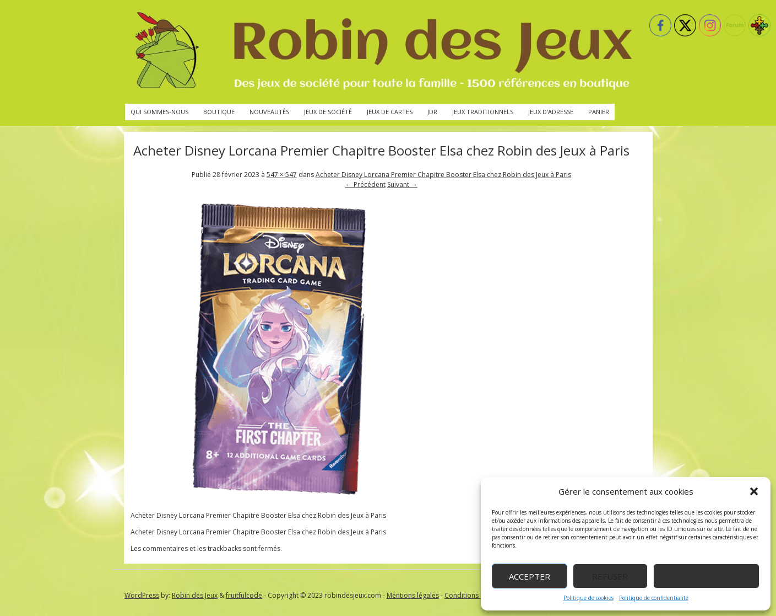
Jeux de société (328, 112)
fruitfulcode (244, 595)
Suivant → (402, 184)
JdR (432, 112)
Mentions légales (413, 595)
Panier (598, 112)
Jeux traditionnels (482, 112)
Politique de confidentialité (653, 598)
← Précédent (365, 184)
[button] (753, 491)
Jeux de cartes (390, 112)
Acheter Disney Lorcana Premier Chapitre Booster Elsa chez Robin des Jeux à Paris (443, 174)
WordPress (141, 595)
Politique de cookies (588, 598)
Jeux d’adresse (550, 112)
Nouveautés (269, 112)
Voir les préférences (706, 576)
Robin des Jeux (195, 595)
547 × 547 (282, 174)
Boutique (219, 112)
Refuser (610, 576)
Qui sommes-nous (159, 112)
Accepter (529, 576)
